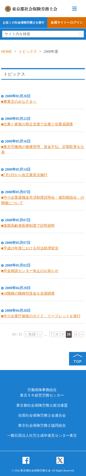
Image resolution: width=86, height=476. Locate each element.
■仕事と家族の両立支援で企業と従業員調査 (37, 124)
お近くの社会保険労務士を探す (23, 22)
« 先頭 (30, 334)
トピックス (28, 51)
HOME (6, 51)
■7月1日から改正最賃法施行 (24, 175)
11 (76, 334)
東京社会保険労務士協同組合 (42, 425)
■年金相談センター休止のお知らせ (29, 271)
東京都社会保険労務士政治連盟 (42, 405)
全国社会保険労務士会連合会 (42, 415)
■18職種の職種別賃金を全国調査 (28, 293)
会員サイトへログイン (67, 22)
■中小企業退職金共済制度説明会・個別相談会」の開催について (42, 200)
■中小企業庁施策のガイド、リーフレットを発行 (40, 316)
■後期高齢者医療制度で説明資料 (28, 225)
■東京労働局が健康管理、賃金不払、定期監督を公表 (42, 149)
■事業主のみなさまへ (18, 101)
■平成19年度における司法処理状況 (29, 248)
